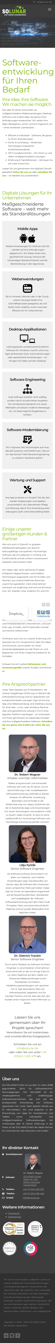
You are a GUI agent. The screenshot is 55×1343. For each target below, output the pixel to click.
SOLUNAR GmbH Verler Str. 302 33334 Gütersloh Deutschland (32, 1180)
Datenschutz (14, 1216)
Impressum (14, 1213)
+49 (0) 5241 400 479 (33, 1189)
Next (48, 613)
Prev (43, 613)
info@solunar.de (27, 1048)
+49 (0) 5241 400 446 (33, 1193)
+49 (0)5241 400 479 (42, 2)
